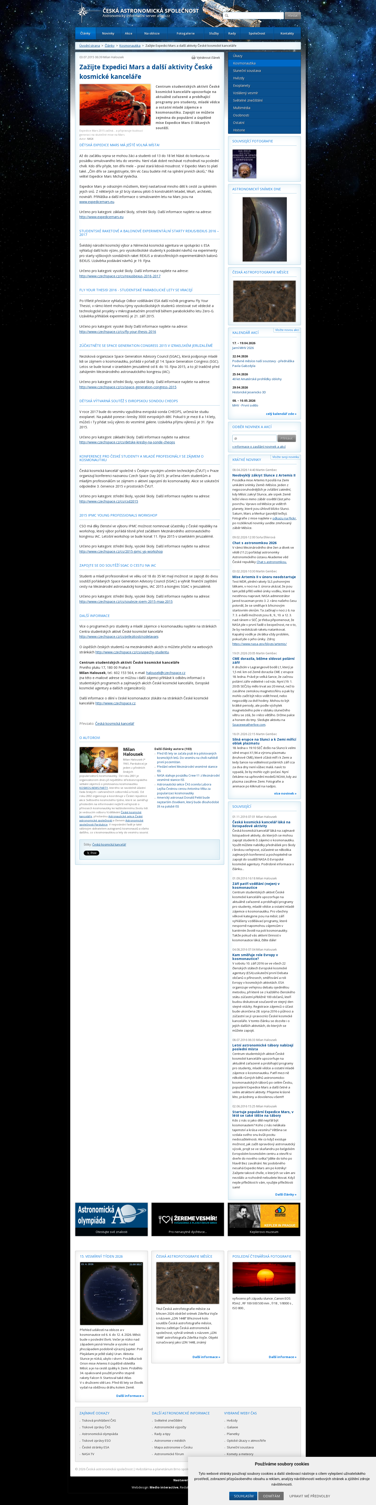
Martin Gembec (266, 470)
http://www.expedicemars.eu (101, 217)
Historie (239, 130)
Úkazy (237, 55)
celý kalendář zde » (281, 414)
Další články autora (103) (173, 749)
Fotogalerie (186, 33)
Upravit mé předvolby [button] (309, 1496)
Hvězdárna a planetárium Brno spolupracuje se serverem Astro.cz (184, 1469)
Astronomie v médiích (170, 1440)
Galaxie (232, 1427)
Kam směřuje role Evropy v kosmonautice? (255, 957)
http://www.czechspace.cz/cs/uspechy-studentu (132, 652)
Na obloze (152, 33)
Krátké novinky (246, 459)
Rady (232, 33)
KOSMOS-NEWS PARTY (93, 788)
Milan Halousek (113, 57)
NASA (90, 138)
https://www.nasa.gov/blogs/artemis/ (259, 644)
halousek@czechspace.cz (165, 672)
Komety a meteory (240, 1454)
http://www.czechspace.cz (115, 703)
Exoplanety (241, 85)
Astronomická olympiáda (100, 1434)
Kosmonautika (130, 45)
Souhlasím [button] (243, 1496)
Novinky (108, 33)
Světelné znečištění (248, 100)
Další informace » (130, 1396)
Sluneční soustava (247, 70)
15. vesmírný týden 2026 (101, 1256)
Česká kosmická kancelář (114, 723)
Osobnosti (241, 115)
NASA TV (88, 1454)
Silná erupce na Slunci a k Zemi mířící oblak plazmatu (264, 741)
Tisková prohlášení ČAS (99, 1420)
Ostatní (238, 122)
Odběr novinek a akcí (251, 426)
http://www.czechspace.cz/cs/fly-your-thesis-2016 (117, 331)
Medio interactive (164, 1487)
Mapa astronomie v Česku (173, 1447)
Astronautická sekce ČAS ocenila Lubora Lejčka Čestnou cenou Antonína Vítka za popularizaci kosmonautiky (184, 788)
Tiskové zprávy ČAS (96, 1427)
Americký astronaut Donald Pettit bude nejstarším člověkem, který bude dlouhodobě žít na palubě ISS (188, 802)
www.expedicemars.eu (96, 201)
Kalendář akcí (245, 332)
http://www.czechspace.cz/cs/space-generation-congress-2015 (127, 387)
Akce (128, 33)
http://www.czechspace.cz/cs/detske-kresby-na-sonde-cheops (127, 442)
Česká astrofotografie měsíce (260, 272)
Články (85, 33)
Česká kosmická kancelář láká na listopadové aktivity (261, 824)
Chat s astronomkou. (272, 562)
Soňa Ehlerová (265, 537)
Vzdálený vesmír (245, 93)
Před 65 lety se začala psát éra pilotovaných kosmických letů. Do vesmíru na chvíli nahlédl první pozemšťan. (187, 757)
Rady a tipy (162, 1434)
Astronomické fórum (169, 1454)
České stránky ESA (95, 1447)
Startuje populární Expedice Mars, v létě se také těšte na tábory (263, 1114)
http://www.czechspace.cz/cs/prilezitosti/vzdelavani (118, 636)
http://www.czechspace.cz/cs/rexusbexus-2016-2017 (119, 276)
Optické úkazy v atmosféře (246, 1440)
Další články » (286, 1194)
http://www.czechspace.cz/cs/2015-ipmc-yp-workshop (121, 551)
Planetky (233, 1434)
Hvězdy (238, 78)
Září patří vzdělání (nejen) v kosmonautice (256, 885)
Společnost (257, 33)
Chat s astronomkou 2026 (254, 542)
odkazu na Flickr (284, 518)
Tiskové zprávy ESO (96, 1440)
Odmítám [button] (271, 1496)
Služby (214, 33)
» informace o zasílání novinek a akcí (259, 446)
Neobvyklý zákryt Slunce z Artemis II (263, 475)
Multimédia (241, 107)
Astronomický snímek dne (256, 189)
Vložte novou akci (287, 330)
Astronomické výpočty (170, 1427)
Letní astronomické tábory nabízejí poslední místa (262, 1047)
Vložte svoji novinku (285, 457)
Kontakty (287, 33)
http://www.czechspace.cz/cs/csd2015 (108, 501)
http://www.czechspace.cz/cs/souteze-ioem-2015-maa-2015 (126, 601)
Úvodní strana (89, 45)
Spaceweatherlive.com (248, 724)
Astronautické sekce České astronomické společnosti (111, 818)
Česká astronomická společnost (109, 1469)
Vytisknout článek (208, 58)
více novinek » (285, 793)
